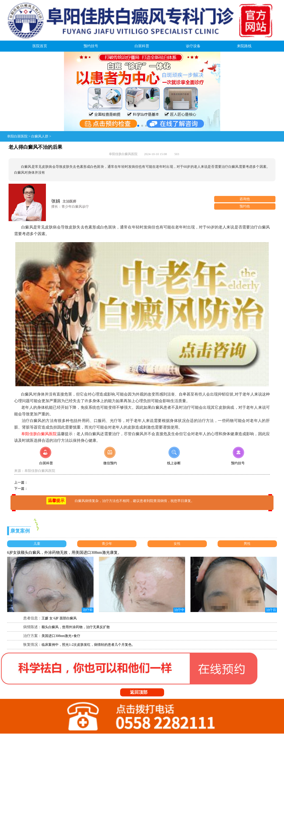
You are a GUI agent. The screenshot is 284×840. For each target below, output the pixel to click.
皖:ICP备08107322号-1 (73, 801)
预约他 (245, 206)
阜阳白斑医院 (17, 136)
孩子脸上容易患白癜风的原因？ (52, 488)
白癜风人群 (39, 136)
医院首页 (39, 46)
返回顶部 (143, 692)
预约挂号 (91, 46)
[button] (138, 126)
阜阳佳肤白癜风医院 (39, 471)
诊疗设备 (193, 46)
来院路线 (244, 46)
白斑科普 (142, 46)
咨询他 (245, 199)
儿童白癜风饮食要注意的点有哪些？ (55, 482)
